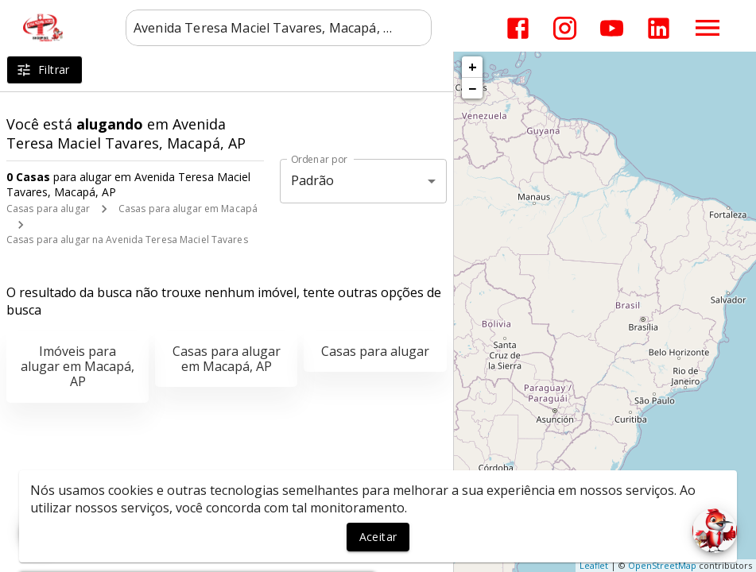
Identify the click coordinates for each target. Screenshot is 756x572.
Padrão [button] (313, 180)
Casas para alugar (48, 208)
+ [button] (472, 66)
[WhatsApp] (41, 530)
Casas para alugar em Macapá (188, 208)
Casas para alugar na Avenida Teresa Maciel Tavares (127, 239)
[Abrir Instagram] (565, 28)
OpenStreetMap (662, 565)
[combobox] (279, 28)
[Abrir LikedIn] (659, 28)
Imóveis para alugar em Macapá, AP (77, 366)
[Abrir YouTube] (612, 28)
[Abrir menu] (707, 27)
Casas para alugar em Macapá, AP (227, 358)
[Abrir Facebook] (518, 28)
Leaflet (594, 565)
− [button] (472, 88)
